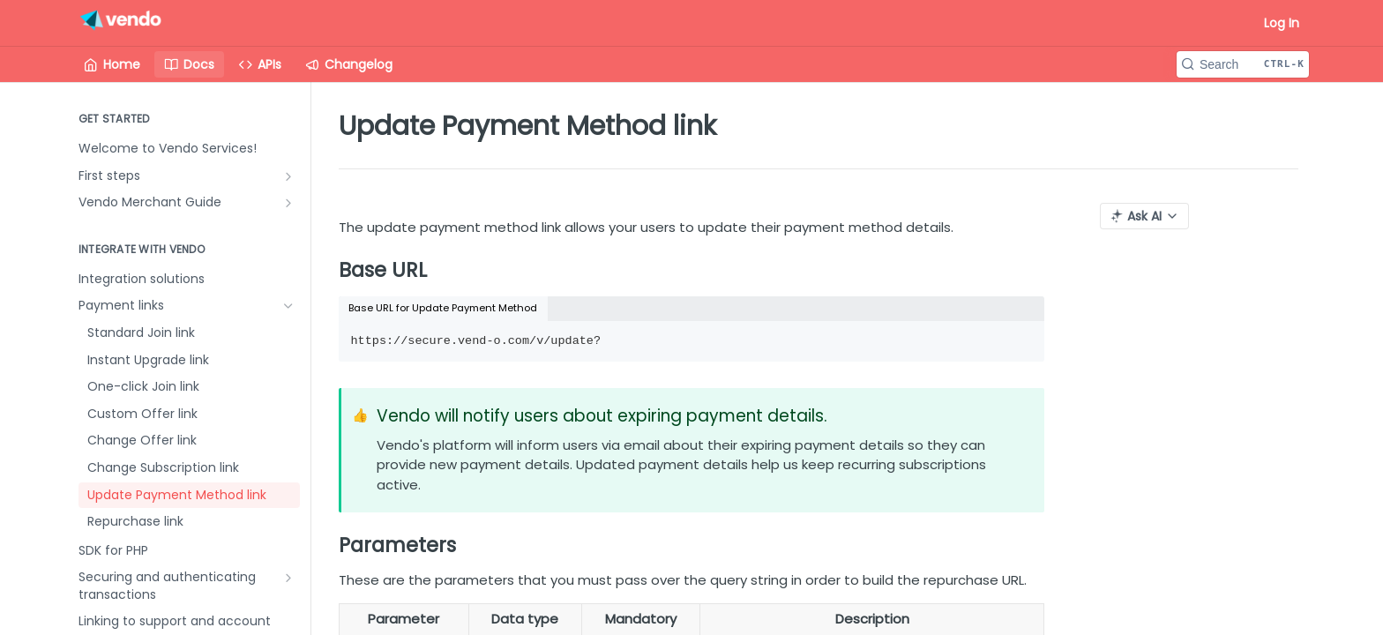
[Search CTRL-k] (1243, 64)
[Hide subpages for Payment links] (288, 306)
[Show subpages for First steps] (288, 176)
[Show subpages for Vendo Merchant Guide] (288, 203)
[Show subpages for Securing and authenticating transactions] (288, 578)
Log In (1281, 23)
